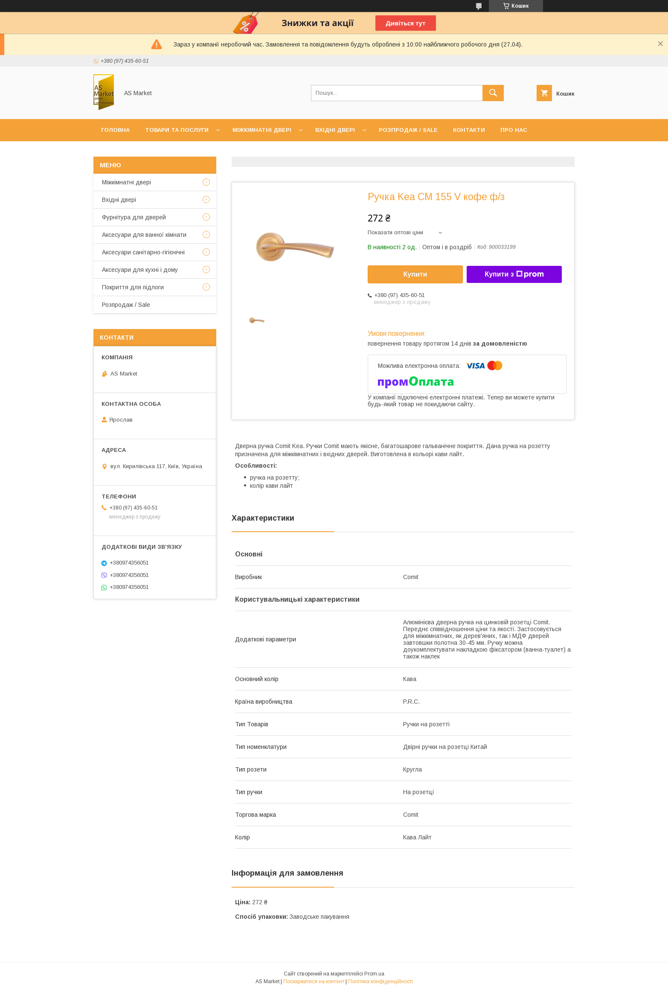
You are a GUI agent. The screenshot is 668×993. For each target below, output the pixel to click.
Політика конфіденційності (380, 981)
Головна (115, 130)
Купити (415, 274)
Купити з (514, 274)
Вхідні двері (335, 130)
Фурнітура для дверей (134, 217)
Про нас (513, 130)
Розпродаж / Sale (408, 130)
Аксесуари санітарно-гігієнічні (143, 252)
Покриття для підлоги (133, 287)
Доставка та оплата (135, 152)
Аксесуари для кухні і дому (140, 269)
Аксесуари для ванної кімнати (144, 234)
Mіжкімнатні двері (126, 182)
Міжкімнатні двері (261, 130)
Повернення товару (217, 152)
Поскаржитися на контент (313, 981)
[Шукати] (493, 93)
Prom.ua (374, 974)
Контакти (469, 130)
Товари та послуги (177, 130)
